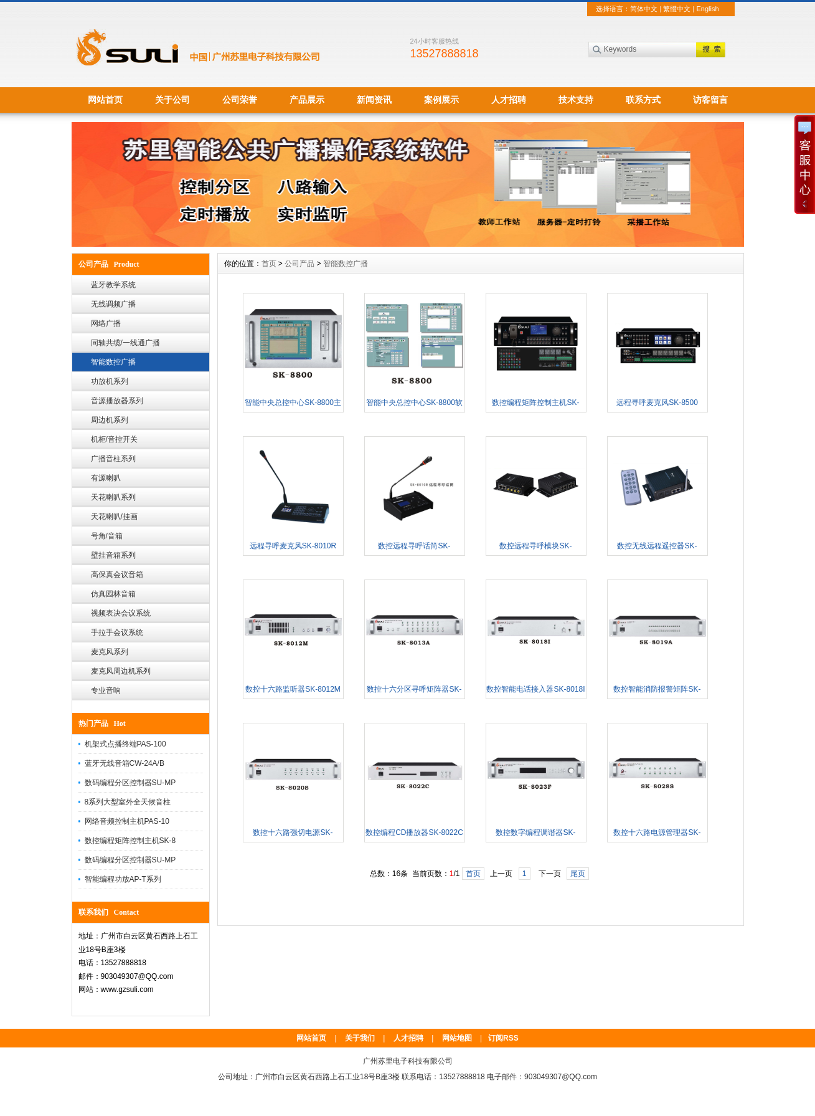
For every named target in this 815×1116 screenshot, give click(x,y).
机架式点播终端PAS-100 (125, 744)
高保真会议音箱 (117, 574)
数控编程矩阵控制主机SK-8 (130, 840)
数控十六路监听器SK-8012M (293, 689)
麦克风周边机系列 (121, 671)
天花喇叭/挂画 (114, 516)
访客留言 (710, 100)
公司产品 (299, 263)
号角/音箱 (107, 536)
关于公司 (172, 100)
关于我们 (360, 1038)
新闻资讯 (374, 100)
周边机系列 (109, 420)
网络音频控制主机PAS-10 (127, 821)
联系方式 (643, 100)
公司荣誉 (239, 100)
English (707, 8)
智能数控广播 (113, 362)
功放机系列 (109, 381)
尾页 (577, 873)
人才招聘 (508, 100)
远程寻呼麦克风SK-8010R (293, 545)
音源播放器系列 (117, 400)
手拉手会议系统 (117, 632)
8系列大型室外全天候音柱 (128, 802)
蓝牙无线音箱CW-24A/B (124, 763)
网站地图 (457, 1038)
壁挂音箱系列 (113, 555)
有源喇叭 (106, 478)
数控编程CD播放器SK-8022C (414, 832)
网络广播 (106, 323)
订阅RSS (503, 1038)
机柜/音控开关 (114, 439)
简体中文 (643, 8)
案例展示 (441, 100)
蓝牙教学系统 (113, 284)
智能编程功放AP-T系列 (123, 879)
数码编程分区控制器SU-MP (130, 782)
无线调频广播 (113, 304)
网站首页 (105, 100)
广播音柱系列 (113, 458)
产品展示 (307, 100)
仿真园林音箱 (113, 593)
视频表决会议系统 (121, 613)
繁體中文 (676, 8)
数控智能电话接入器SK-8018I (535, 689)
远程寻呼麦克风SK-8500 (657, 402)
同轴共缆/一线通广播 (125, 342)
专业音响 (106, 690)
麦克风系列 (109, 651)
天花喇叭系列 (113, 497)
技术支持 (575, 100)
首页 (268, 263)
